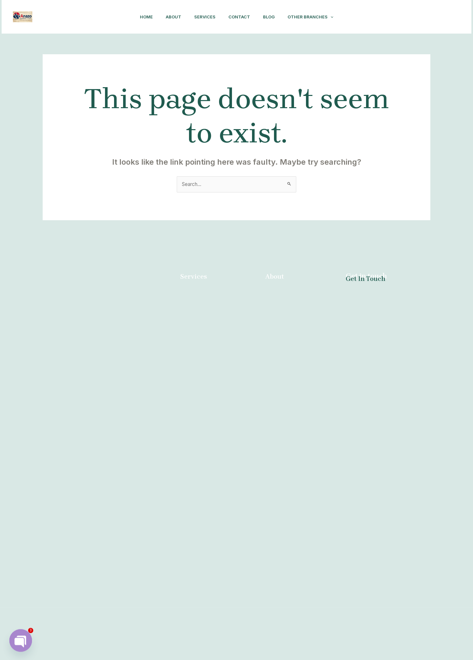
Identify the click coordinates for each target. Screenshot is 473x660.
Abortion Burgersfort (298, 558)
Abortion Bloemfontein (300, 583)
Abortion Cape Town (297, 550)
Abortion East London (299, 409)
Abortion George (292, 500)
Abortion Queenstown (299, 566)
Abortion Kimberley (296, 574)
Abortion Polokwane (297, 376)
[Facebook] (403, 17)
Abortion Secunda (294, 434)
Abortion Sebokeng (296, 541)
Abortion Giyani (291, 533)
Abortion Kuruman (295, 401)
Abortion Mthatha (293, 392)
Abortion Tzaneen (294, 492)
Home (139, 16)
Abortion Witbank (293, 516)
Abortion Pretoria (293, 442)
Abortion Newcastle (296, 483)
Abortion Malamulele (297, 417)
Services (203, 16)
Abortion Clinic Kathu (298, 508)
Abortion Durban (201, 317)
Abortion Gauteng (294, 525)
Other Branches (317, 17)
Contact (240, 16)
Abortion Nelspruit (294, 351)
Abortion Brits (289, 384)
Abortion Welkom (293, 426)
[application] (337, 17)
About (169, 16)
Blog (273, 16)
